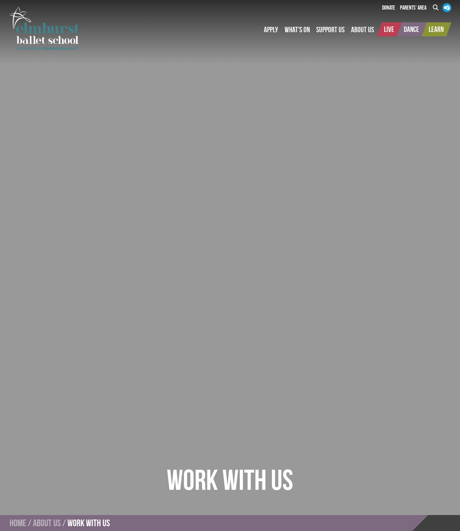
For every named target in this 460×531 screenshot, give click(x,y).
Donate (388, 7)
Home (18, 523)
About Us (47, 523)
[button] (271, 29)
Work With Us (88, 523)
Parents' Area (413, 7)
